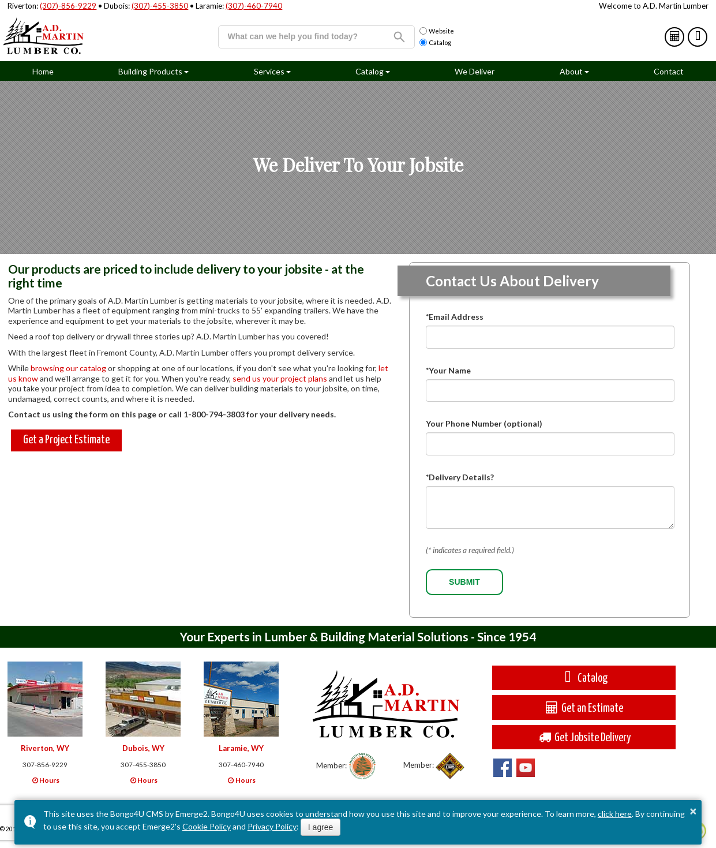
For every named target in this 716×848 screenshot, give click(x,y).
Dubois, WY (143, 748)
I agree (320, 827)
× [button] (692, 811)
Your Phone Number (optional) (484, 423)
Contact (669, 71)
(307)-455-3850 (160, 5)
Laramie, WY (241, 748)
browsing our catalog (68, 368)
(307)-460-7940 (254, 5)
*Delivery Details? (460, 477)
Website (436, 31)
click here (615, 814)
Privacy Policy (272, 826)
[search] (302, 36)
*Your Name (448, 370)
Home (43, 71)
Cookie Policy (206, 826)
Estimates (675, 36)
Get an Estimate (584, 707)
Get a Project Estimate (66, 440)
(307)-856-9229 (68, 5)
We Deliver (474, 71)
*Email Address (454, 317)
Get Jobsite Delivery (583, 737)
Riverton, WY (45, 748)
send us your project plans (280, 378)
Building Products (150, 71)
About (571, 71)
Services (269, 71)
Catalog (698, 36)
